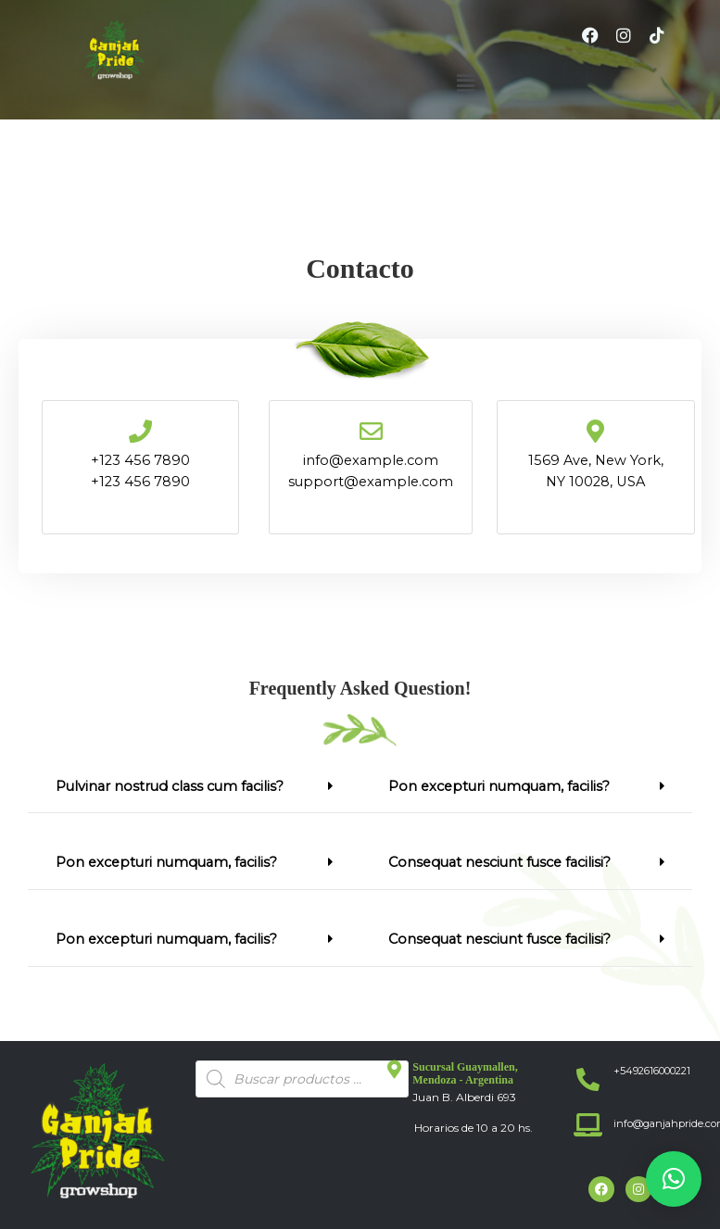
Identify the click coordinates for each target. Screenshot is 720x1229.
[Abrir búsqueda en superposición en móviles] (302, 1078)
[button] (465, 83)
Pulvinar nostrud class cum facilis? (170, 786)
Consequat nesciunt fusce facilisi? (499, 862)
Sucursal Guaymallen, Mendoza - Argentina (464, 1073)
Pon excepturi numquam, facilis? (166, 862)
